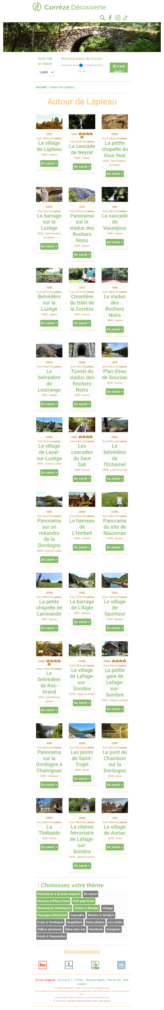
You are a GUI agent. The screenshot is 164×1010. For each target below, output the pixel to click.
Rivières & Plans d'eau (53, 901)
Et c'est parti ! (119, 68)
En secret (90, 894)
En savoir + (49, 163)
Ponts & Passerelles (51, 936)
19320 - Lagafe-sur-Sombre (82, 857)
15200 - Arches (49, 838)
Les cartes (115, 922)
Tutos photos (95, 922)
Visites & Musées (86, 908)
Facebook (96, 929)
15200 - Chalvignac (49, 776)
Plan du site (114, 980)
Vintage (107, 908)
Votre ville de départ (45, 61)
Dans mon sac (75, 929)
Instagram (113, 929)
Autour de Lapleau (62, 87)
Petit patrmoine (83, 901)
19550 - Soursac (82, 246)
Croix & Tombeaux (50, 922)
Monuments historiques (54, 908)
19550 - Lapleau (49, 155)
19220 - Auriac (115, 838)
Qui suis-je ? (65, 980)
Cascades (77, 915)
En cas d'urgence (45, 980)
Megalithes (74, 922)
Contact (79, 980)
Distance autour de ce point (82, 59)
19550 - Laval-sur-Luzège (49, 463)
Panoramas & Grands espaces (59, 894)
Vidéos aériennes (49, 929)
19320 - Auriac (115, 776)
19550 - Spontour (82, 613)
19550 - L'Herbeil (82, 538)
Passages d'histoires (52, 915)
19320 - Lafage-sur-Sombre (82, 694)
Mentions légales (95, 980)
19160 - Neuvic (82, 770)
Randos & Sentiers (101, 915)
